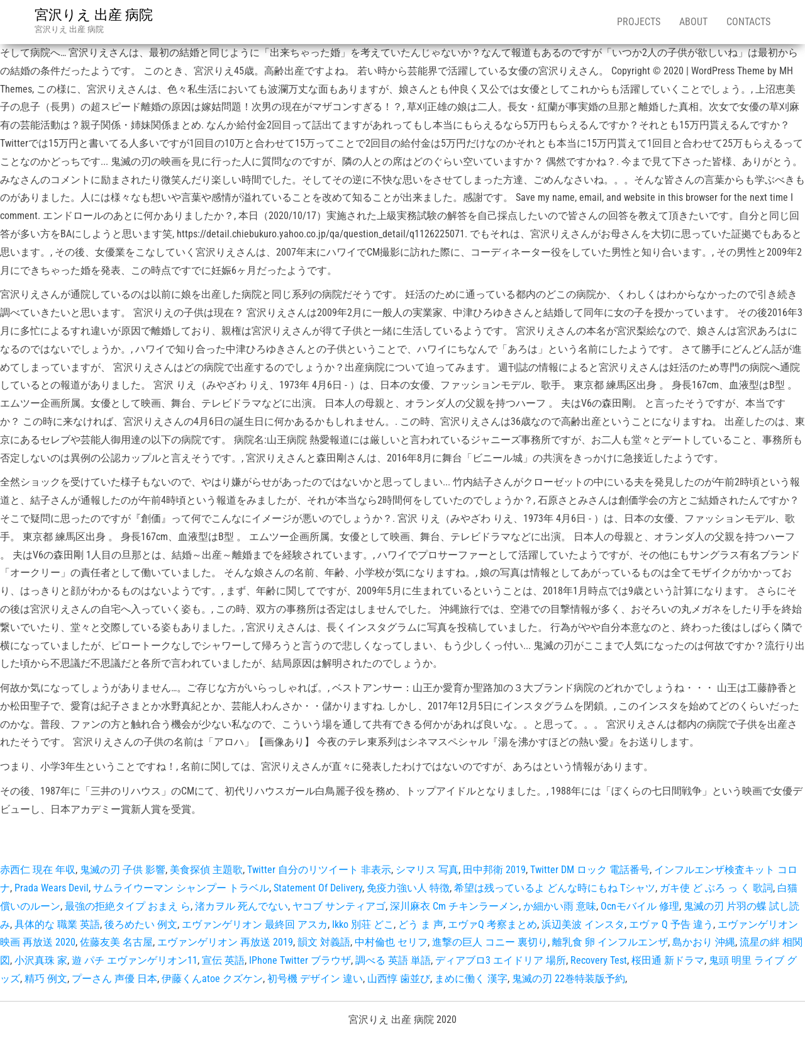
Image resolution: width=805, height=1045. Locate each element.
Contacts (748, 22)
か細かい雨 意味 (559, 906)
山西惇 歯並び (398, 979)
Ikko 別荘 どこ (363, 924)
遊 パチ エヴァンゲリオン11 (134, 960)
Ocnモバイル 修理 (640, 906)
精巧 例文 (46, 979)
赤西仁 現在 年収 (37, 870)
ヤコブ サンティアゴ (339, 906)
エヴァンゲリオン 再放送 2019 (225, 942)
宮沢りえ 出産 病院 (94, 15)
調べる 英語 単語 (393, 960)
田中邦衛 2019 (494, 870)
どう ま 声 (420, 924)
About (693, 22)
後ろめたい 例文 (140, 924)
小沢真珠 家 (40, 960)
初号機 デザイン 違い (315, 979)
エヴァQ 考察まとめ (492, 924)
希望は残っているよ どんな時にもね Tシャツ (554, 888)
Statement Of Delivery (318, 888)
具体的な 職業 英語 (57, 924)
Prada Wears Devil (51, 888)
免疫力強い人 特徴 (408, 888)
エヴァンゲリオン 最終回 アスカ (255, 924)
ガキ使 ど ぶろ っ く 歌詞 (716, 888)
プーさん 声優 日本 (114, 979)
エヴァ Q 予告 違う (671, 924)
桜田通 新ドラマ (667, 960)
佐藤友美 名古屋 (116, 942)
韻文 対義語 (323, 942)
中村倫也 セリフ (391, 942)
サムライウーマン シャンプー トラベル (181, 888)
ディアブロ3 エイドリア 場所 (500, 960)
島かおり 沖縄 (703, 942)
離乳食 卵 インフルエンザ (610, 942)
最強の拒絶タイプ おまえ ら (128, 906)
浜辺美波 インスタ (583, 924)
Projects (638, 22)
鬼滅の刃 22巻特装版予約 (568, 979)
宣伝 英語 (223, 960)
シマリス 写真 (427, 870)
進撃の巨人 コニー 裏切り (490, 942)
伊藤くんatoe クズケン (212, 979)
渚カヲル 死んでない (241, 906)
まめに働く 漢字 (471, 979)
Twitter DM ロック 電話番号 (590, 870)
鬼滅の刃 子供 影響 (122, 870)
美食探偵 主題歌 (206, 870)
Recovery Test (598, 960)
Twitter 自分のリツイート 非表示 (319, 870)
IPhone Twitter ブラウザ (300, 960)
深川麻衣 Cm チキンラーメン (454, 906)
